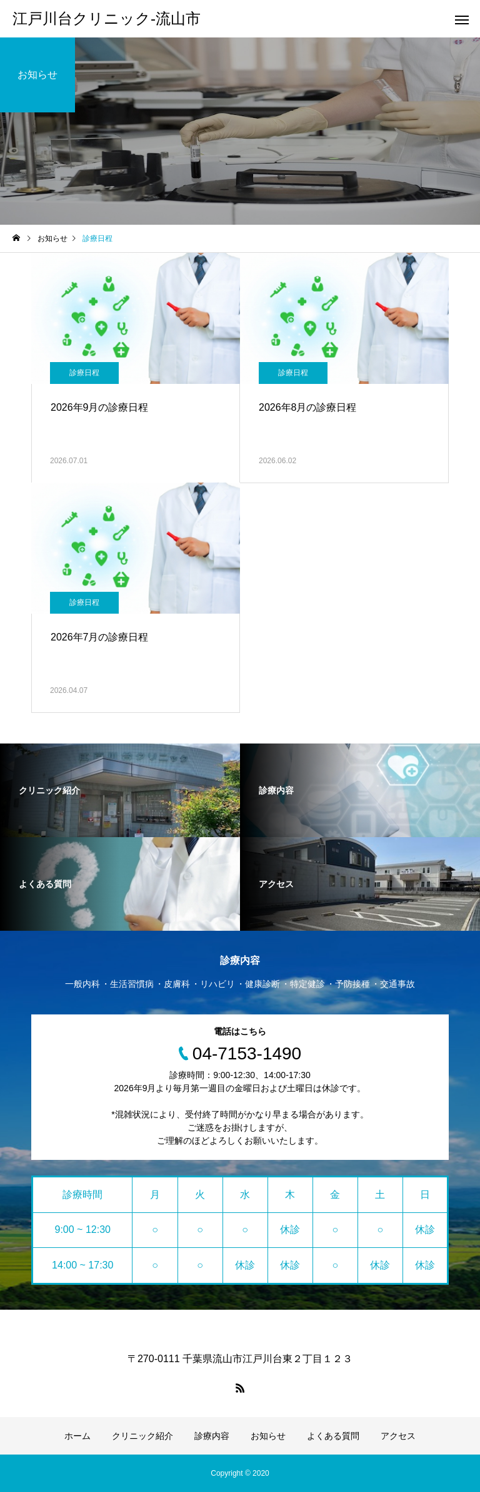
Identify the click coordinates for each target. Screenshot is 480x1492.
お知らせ (268, 1436)
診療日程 (84, 372)
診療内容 (211, 1436)
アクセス (398, 1436)
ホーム (77, 1436)
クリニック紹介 (142, 1436)
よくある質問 (333, 1436)
